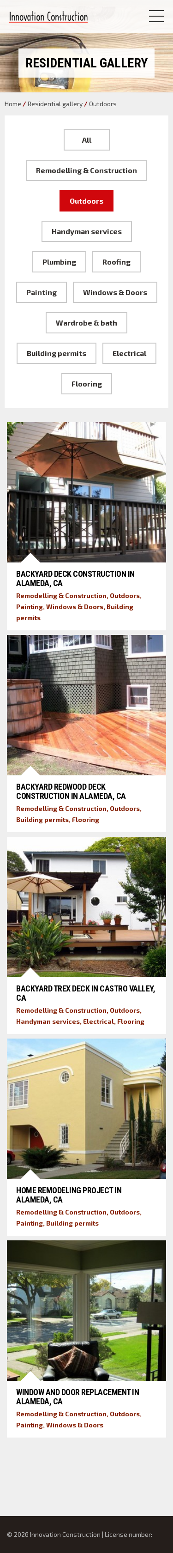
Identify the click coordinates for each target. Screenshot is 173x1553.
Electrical (129, 353)
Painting (41, 292)
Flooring (87, 383)
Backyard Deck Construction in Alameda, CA (75, 578)
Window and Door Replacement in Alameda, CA (77, 1396)
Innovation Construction (48, 17)
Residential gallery (55, 104)
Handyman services (87, 231)
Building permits (56, 353)
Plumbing (59, 261)
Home (13, 104)
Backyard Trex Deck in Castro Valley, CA (85, 993)
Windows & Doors (115, 292)
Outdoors (86, 200)
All (86, 139)
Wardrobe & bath (86, 322)
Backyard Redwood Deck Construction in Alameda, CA (71, 791)
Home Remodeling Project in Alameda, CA (68, 1194)
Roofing (116, 261)
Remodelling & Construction (86, 170)
